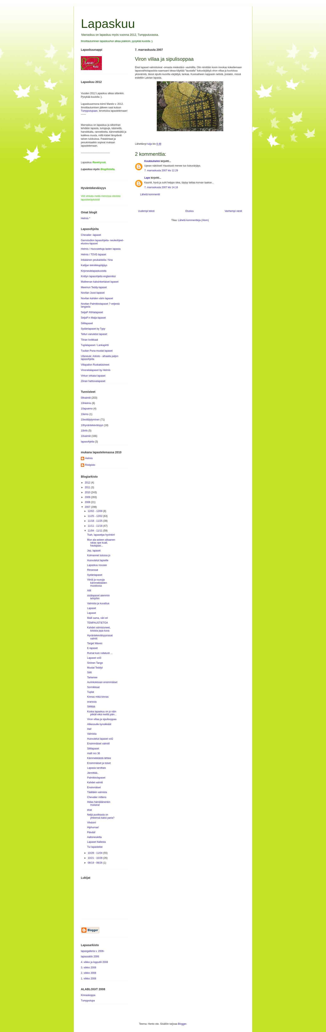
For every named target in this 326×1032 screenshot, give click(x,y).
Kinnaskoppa (88, 995)
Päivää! (91, 832)
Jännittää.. (93, 772)
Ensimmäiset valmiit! (98, 743)
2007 (88, 506)
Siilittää (91, 706)
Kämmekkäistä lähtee (99, 758)
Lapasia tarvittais (96, 767)
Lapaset (91, 608)
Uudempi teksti (146, 211)
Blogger (182, 1023)
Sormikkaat (93, 687)
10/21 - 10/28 (95, 857)
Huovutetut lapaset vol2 (100, 738)
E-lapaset (92, 648)
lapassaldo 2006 (90, 956)
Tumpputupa (88, 1000)
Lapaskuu (108, 24)
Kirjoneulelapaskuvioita (93, 270)
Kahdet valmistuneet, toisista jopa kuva (98, 629)
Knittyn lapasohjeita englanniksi (98, 276)
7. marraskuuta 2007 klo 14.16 (161, 187)
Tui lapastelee (94, 846)
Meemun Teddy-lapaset (94, 287)
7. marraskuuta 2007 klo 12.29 (161, 170)
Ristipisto (90, 464)
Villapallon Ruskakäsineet (95, 364)
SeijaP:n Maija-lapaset (93, 317)
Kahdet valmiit (95, 782)
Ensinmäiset (94, 787)
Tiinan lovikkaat (89, 339)
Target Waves (94, 643)
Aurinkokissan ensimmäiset (102, 682)
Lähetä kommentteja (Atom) (193, 220)
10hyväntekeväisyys (92, 425)
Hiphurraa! (93, 827)
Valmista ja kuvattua (98, 603)
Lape (147, 177)
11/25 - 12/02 (95, 516)
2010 (88, 492)
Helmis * (85, 218)
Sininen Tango (95, 662)
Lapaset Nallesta (96, 841)
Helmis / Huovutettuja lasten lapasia (101, 248)
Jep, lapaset (94, 550)
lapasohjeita (87, 441)
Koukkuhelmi (152, 161)
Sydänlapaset (94, 574)
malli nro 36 (93, 753)
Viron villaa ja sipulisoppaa (101, 719)
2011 (88, 487)
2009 (88, 497)
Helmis (89, 458)
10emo (85, 414)
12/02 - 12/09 (95, 511)
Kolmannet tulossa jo (98, 555)
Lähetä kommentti (150, 194)
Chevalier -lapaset (91, 235)
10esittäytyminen (90, 419)
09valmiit (86, 397)
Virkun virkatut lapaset (93, 375)
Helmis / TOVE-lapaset (93, 254)
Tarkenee (92, 677)
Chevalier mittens (96, 797)
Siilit (89, 672)
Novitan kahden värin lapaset (97, 298)
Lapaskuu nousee (97, 565)
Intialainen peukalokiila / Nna (97, 259)
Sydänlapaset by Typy (93, 328)
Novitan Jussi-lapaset (93, 292)
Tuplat (90, 692)
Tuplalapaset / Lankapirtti (95, 345)
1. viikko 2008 (88, 978)
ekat (89, 809)
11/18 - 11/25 (95, 520)
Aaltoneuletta (94, 837)
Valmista (91, 733)
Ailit (89, 590)
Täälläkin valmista (97, 792)
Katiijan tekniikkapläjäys (94, 265)
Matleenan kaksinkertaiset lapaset (100, 281)
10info (84, 430)
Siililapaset (87, 323)
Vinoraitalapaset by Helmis (95, 370)
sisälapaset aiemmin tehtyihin (98, 597)
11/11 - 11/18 (95, 525)
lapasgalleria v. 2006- (92, 951)
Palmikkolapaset (96, 777)
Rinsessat (92, 570)
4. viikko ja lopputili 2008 (94, 962)
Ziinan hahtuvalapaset (93, 381)
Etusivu (189, 211)
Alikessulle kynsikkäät (99, 724)
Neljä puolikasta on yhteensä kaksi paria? (100, 816)
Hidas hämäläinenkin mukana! (98, 803)
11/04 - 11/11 (95, 530)
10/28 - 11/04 (95, 853)
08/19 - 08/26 (95, 862)
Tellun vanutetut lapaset (94, 334)
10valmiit (86, 436)
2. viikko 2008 (88, 972)
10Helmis (86, 403)
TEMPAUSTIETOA (97, 622)
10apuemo (87, 408)
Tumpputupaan (89, 110)
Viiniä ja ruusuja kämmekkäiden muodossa (97, 582)
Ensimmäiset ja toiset (99, 763)
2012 (88, 482)
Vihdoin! (91, 822)
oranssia (91, 701)
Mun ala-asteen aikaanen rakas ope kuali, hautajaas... (101, 542)
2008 (88, 502)
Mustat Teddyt (94, 667)
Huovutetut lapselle (97, 560)
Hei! (89, 729)
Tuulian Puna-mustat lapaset (96, 350)
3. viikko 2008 (88, 967)
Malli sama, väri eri (97, 618)
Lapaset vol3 (94, 657)
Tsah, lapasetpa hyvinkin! (101, 534)
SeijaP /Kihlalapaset (92, 312)
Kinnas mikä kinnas (98, 696)
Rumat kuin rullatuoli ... (99, 653)
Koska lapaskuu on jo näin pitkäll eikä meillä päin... (102, 713)
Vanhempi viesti (233, 211)
